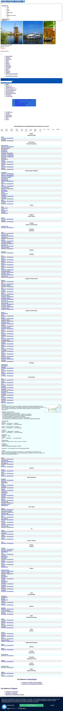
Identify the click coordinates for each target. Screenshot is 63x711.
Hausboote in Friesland (12, 691)
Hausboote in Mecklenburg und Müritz (32, 684)
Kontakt (3, 48)
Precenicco (3, 626)
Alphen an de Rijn (5, 570)
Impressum (8, 115)
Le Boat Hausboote (11, 90)
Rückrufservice (10, 91)
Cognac (3, 469)
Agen (2, 232)
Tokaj (2, 674)
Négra (2, 458)
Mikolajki (3, 635)
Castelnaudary (4, 391)
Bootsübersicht (10, 138)
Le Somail (3, 399)
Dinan (2, 255)
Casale (2, 619)
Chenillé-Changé (4, 513)
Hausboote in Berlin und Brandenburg (32, 682)
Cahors (2, 530)
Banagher (3, 608)
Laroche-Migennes (5, 340)
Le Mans (3, 523)
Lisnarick (3, 603)
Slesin (2, 644)
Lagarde (3, 489)
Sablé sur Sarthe (4, 526)
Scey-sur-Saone (4, 303)
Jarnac (2, 472)
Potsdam (3, 160)
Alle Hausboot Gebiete (12, 76)
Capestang (3, 386)
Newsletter (8, 94)
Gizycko (3, 632)
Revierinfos (3, 138)
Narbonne (3, 401)
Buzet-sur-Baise (4, 234)
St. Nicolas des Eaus (5, 271)
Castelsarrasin (4, 237)
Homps (2, 396)
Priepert (3, 192)
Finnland (8, 68)
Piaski (2, 637)
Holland (8, 57)
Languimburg (4, 491)
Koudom (3, 560)
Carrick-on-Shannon (5, 610)
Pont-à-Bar (3, 251)
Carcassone (3, 388)
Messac (3, 263)
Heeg (2, 553)
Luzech (2, 538)
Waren (2, 200)
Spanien (8, 72)
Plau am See (4, 190)
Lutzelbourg (3, 494)
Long (2, 542)
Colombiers (3, 394)
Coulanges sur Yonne (5, 327)
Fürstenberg (3, 172)
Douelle (3, 535)
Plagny (2, 345)
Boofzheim (3, 479)
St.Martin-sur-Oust (5, 273)
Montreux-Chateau (5, 295)
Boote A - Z (9, 86)
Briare (2, 314)
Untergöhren (4, 197)
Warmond (3, 587)
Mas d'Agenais (4, 244)
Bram (2, 383)
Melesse (3, 261)
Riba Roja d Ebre (5, 666)
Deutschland (9, 56)
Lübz (2, 185)
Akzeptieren (31, 705)
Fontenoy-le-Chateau (5, 285)
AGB (7, 118)
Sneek (2, 563)
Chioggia (3, 621)
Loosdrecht (3, 582)
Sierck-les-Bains (4, 501)
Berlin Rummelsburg (5, 148)
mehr (52, 705)
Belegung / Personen (11, 15)
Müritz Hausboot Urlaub (21, 102)
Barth (2, 206)
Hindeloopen (4, 558)
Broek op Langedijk (5, 572)
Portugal (8, 71)
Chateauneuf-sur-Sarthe (6, 511)
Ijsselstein (3, 577)
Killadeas (3, 601)
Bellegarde (3, 367)
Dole (2, 282)
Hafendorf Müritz (4, 180)
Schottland (8, 66)
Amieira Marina (4, 654)
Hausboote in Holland (11, 693)
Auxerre (3, 312)
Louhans (3, 290)
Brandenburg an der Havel (7, 153)
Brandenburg (4, 150)
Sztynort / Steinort (5, 640)
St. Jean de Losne (5, 308)
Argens (2, 381)
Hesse (2, 484)
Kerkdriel (3, 580)
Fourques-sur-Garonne (6, 242)
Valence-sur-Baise (5, 247)
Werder (2, 165)
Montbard (3, 342)
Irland (7, 60)
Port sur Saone (4, 300)
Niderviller (3, 496)
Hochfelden (3, 486)
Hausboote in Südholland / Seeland (15, 694)
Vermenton (3, 360)
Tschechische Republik (12, 73)
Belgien (8, 63)
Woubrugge (3, 590)
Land (8, 7)
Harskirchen (3, 481)
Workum (3, 565)
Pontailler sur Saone (5, 298)
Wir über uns (9, 112)
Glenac (2, 258)
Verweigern (10, 705)
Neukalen (3, 212)
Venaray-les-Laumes (5, 357)
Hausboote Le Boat (20, 104)
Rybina (2, 648)
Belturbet (3, 598)
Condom (3, 239)
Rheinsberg (3, 195)
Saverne (3, 499)
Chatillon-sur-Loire (5, 322)
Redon (2, 266)
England (8, 65)
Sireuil (2, 474)
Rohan (2, 268)
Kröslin (2, 209)
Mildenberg (3, 158)
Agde (2, 378)
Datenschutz (9, 116)
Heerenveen (3, 555)
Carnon (2, 369)
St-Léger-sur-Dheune (5, 305)
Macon (2, 293)
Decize (2, 330)
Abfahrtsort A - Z (10, 87)
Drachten (3, 548)
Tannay (2, 352)
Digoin (2, 332)
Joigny (2, 337)
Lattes (2, 372)
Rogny (2, 347)
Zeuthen (3, 168)
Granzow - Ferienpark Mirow (7, 174)
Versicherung (9, 96)
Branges (3, 280)
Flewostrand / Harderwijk (6, 550)
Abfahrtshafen (10, 12)
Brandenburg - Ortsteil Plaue (7, 155)
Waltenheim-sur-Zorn (5, 504)
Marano (3, 624)
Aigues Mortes (4, 364)
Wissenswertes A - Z (11, 88)
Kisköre (2, 672)
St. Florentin (3, 350)
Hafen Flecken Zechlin (6, 177)
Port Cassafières (4, 460)
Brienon (3, 317)
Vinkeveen (3, 585)
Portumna (3, 613)
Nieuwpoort (3, 139)
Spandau (3, 163)
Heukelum (3, 575)
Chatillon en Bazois (5, 319)
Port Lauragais (4, 463)
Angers (2, 508)
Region (8, 10)
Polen (7, 69)
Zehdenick (3, 202)
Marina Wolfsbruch (5, 187)
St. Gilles (3, 374)
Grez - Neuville (4, 518)
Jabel (2, 182)
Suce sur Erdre (4, 276)
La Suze (3, 521)
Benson (3, 217)
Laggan (2, 660)
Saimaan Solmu (4, 226)
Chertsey (3, 220)
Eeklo (2, 137)
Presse (7, 119)
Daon (2, 516)
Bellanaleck (3, 596)
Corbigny (3, 325)
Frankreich (8, 59)
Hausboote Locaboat (20, 105)
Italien (7, 62)
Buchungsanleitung (11, 93)
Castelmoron (4, 532)
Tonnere (3, 355)
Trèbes (2, 465)
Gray (2, 287)
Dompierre (3, 335)
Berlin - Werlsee (4, 145)
